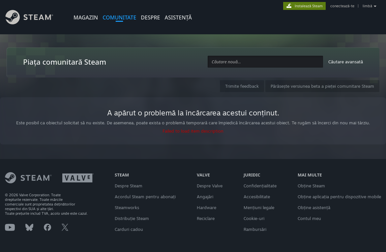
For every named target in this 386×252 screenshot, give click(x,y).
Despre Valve (210, 185)
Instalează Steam (309, 6)
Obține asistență (314, 207)
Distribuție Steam (132, 218)
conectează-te (342, 6)
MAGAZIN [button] (86, 17)
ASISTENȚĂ (178, 17)
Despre (150, 17)
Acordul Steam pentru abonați (145, 196)
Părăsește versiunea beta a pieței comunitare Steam (322, 86)
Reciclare (206, 218)
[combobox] (265, 62)
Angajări (205, 196)
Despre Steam (128, 185)
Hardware (206, 207)
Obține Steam (311, 185)
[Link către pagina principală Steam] (34, 18)
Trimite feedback (242, 86)
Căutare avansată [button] (345, 61)
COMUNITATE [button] (119, 17)
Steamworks (127, 207)
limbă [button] (367, 6)
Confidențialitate (260, 185)
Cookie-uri (254, 218)
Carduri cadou (129, 229)
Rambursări (255, 229)
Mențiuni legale (259, 207)
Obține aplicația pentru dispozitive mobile (339, 196)
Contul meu (309, 218)
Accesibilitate (257, 196)
